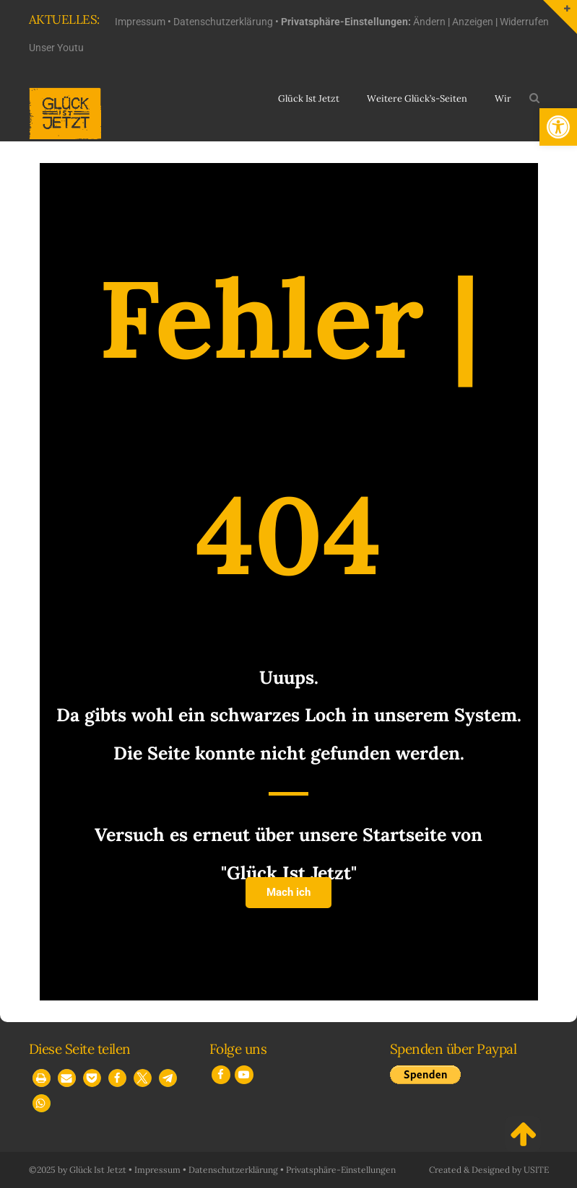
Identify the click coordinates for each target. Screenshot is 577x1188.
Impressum (140, 21)
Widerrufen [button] (524, 21)
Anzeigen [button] (472, 21)
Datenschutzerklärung (223, 21)
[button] (558, 127)
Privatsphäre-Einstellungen (341, 1169)
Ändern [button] (429, 21)
